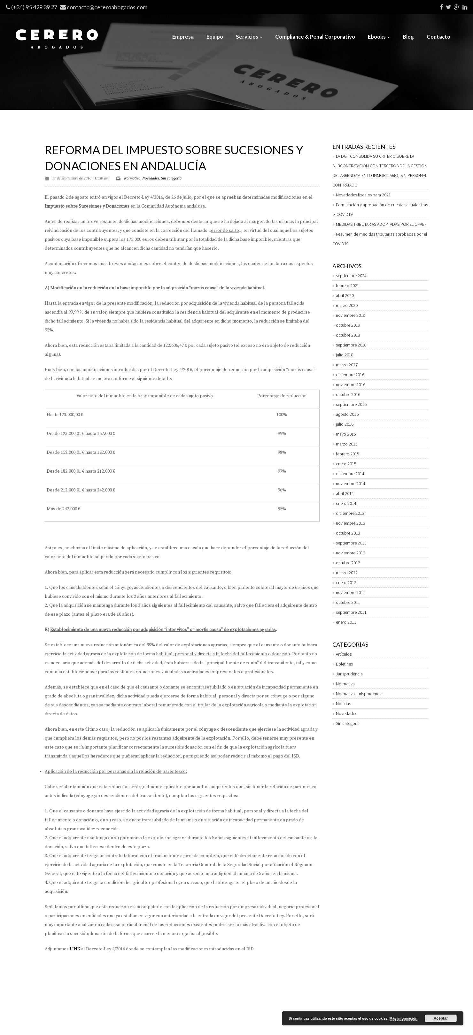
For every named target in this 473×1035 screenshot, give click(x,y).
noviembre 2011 (350, 592)
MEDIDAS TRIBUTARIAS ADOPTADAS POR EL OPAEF (381, 224)
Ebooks (379, 36)
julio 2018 (344, 355)
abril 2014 (345, 493)
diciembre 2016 (350, 374)
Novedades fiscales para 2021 (363, 195)
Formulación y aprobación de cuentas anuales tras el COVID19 (380, 209)
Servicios (249, 36)
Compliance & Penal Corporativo (315, 36)
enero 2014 (346, 503)
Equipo (214, 36)
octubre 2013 (348, 533)
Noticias (343, 703)
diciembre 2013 (350, 513)
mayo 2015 (346, 434)
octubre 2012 (348, 563)
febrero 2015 (347, 454)
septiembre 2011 (351, 612)
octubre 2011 (348, 602)
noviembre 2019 (350, 315)
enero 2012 (346, 582)
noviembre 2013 (350, 523)
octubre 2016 (348, 394)
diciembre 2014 (350, 473)
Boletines (344, 664)
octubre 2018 (348, 335)
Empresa (183, 36)
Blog (408, 36)
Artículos (344, 654)
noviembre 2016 (350, 384)
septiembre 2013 (351, 543)
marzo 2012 (347, 572)
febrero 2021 (347, 285)
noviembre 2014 (350, 483)
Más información (403, 1018)
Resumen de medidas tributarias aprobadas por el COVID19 (379, 239)
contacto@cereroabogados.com (107, 7)
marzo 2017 (347, 365)
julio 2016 (344, 424)
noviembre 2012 (350, 553)
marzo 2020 (347, 305)
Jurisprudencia (349, 674)
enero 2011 (346, 622)
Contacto (438, 36)
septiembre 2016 (351, 404)
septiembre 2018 (351, 345)
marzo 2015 (347, 444)
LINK (75, 949)
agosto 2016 (347, 414)
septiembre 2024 (351, 275)
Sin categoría (171, 178)
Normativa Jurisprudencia (359, 693)
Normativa (132, 178)
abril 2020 (345, 295)
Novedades (150, 178)
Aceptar (441, 1018)
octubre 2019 (348, 325)
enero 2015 (346, 464)
